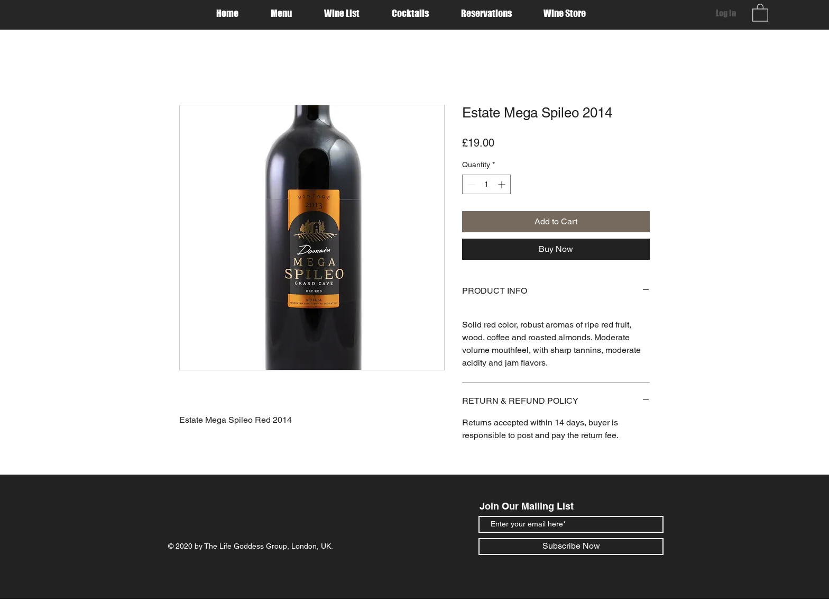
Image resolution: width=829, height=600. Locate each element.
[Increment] (502, 184)
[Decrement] (470, 184)
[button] (760, 12)
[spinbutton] (486, 184)
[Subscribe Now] (571, 546)
